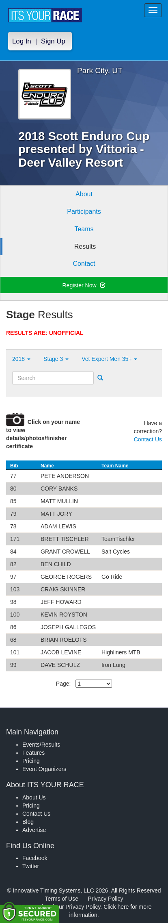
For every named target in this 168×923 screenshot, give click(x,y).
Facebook (34, 858)
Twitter (30, 866)
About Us (34, 797)
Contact (84, 263)
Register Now (84, 285)
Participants (84, 211)
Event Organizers (44, 769)
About (84, 194)
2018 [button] (21, 359)
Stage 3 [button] (56, 359)
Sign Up (53, 41)
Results (85, 246)
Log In (21, 41)
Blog (28, 822)
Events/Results (41, 744)
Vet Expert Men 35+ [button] (109, 359)
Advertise (34, 830)
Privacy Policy (105, 898)
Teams (83, 229)
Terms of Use (61, 898)
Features (33, 752)
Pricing (31, 761)
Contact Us (148, 439)
